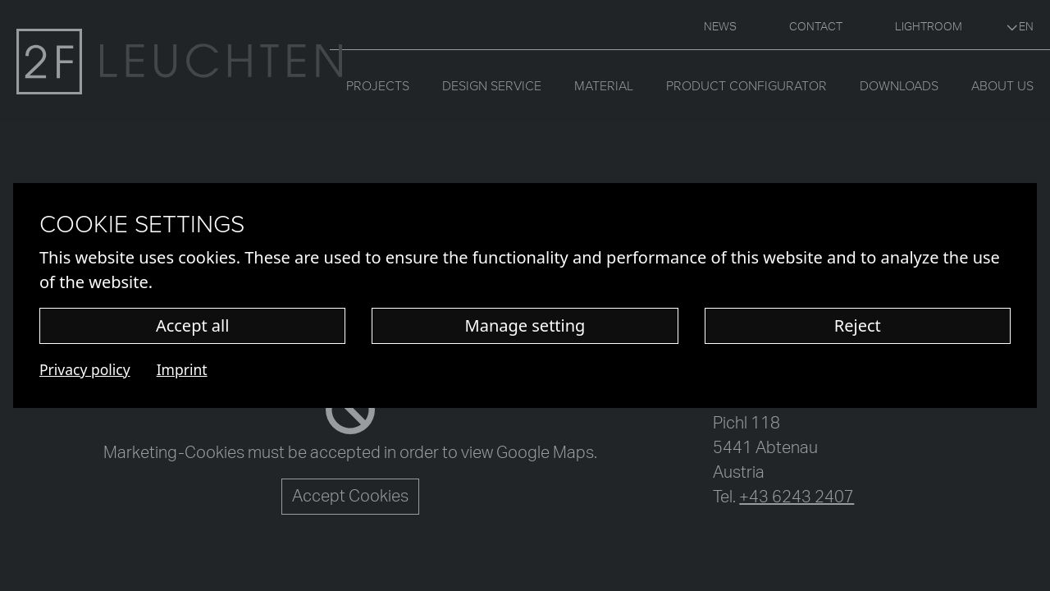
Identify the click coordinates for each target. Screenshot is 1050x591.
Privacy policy (84, 369)
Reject (857, 325)
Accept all (193, 325)
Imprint (182, 369)
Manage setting (525, 325)
